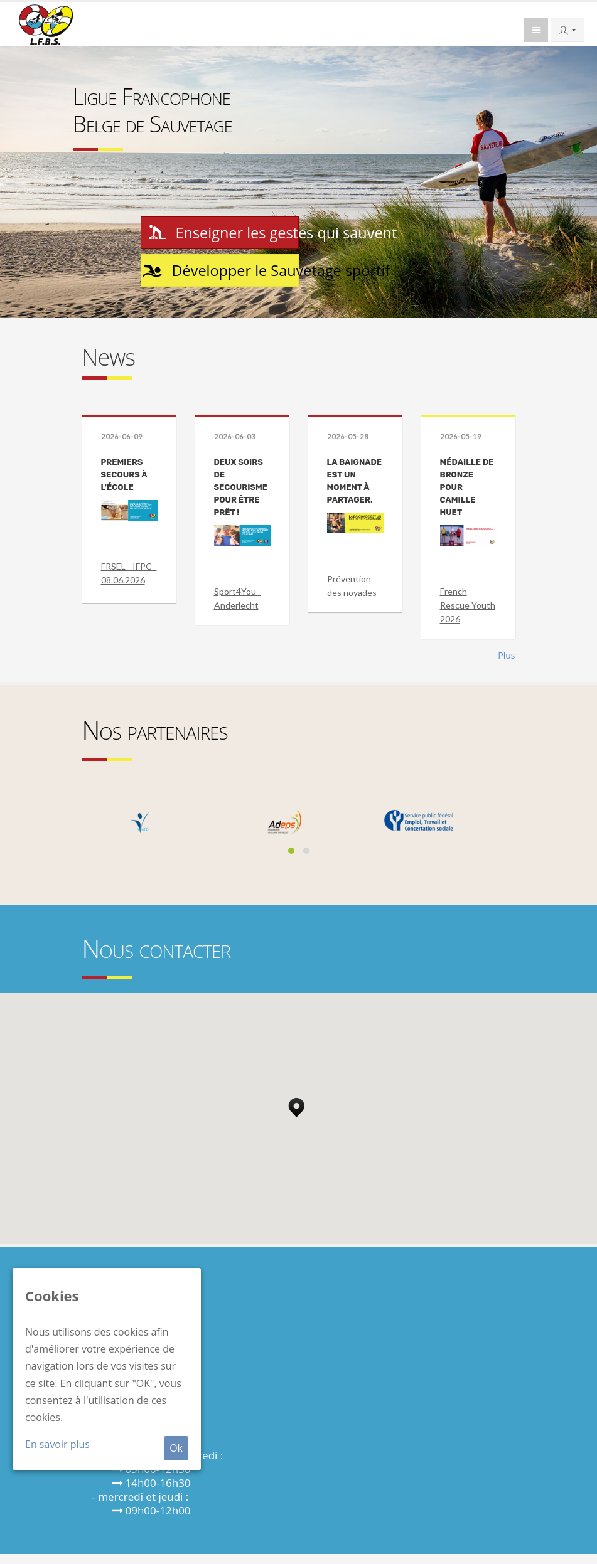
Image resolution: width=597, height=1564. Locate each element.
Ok (176, 1448)
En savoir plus (57, 1444)
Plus (506, 665)
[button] (296, 1114)
